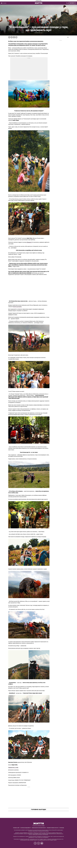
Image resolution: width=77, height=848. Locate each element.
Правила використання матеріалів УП (39, 827)
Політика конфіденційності (25, 827)
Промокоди (61, 827)
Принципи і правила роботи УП (53, 827)
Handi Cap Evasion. (17, 306)
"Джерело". (29, 242)
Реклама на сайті (16, 827)
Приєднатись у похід (13, 767)
